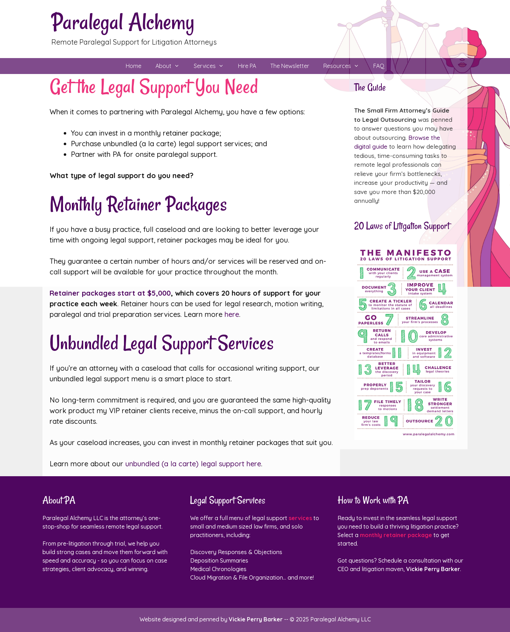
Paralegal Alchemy (122, 22)
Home (133, 65)
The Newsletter (289, 65)
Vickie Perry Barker (256, 619)
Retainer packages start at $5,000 (110, 293)
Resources (344, 66)
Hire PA (247, 65)
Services (212, 66)
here (232, 314)
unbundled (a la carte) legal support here (193, 463)
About (171, 66)
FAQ (378, 65)
